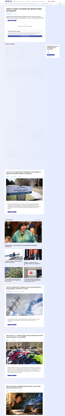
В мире (16, 1)
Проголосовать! (51, 54)
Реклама (46, 3)
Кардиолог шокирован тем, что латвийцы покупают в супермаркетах (32, 198)
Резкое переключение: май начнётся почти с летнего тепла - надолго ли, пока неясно (13, 205)
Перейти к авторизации (25, 36)
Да (48, 50)
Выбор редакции (34, 1)
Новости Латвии (28, 1)
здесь (34, 34)
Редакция (43, 3)
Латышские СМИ (41, 1)
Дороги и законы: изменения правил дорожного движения (13, 197)
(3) (34, 206)
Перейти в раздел (37, 184)
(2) (24, 199)
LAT (6, 3)
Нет (48, 52)
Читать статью (12, 20)
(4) (10, 191)
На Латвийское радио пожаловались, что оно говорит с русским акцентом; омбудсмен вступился (32, 205)
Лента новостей (21, 1)
